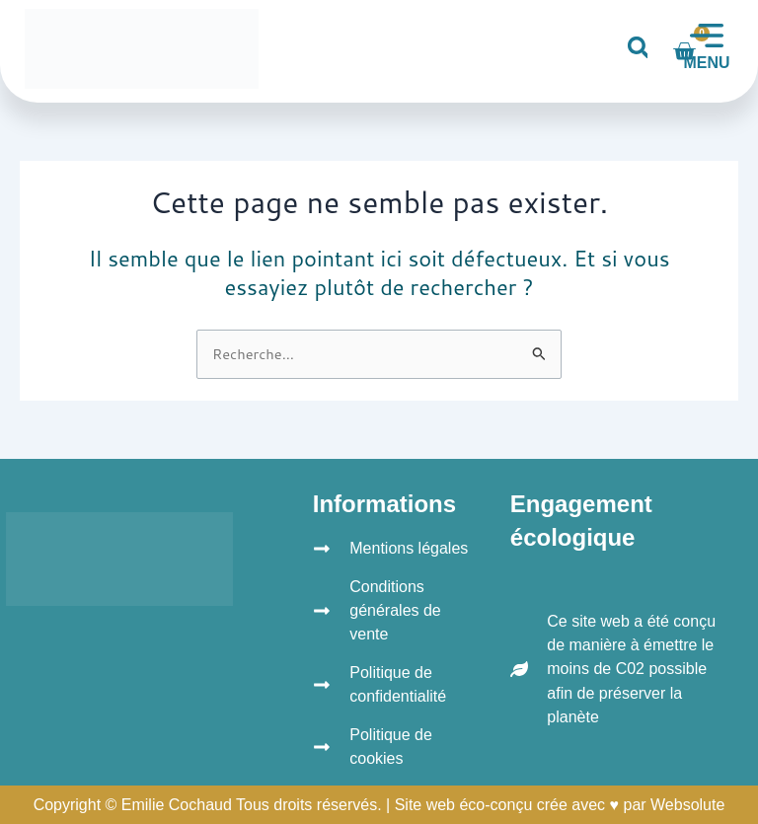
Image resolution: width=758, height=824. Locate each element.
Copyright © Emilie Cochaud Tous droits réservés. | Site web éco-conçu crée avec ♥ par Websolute (379, 804)
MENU (706, 62)
